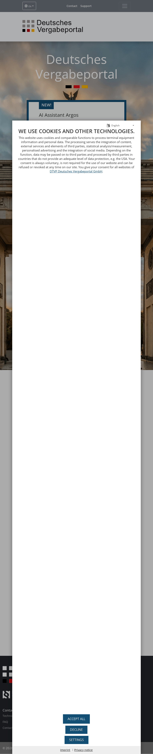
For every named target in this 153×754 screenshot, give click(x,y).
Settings (76, 740)
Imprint (65, 750)
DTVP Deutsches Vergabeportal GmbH (76, 171)
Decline (76, 729)
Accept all (76, 719)
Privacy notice (83, 750)
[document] (76, 420)
